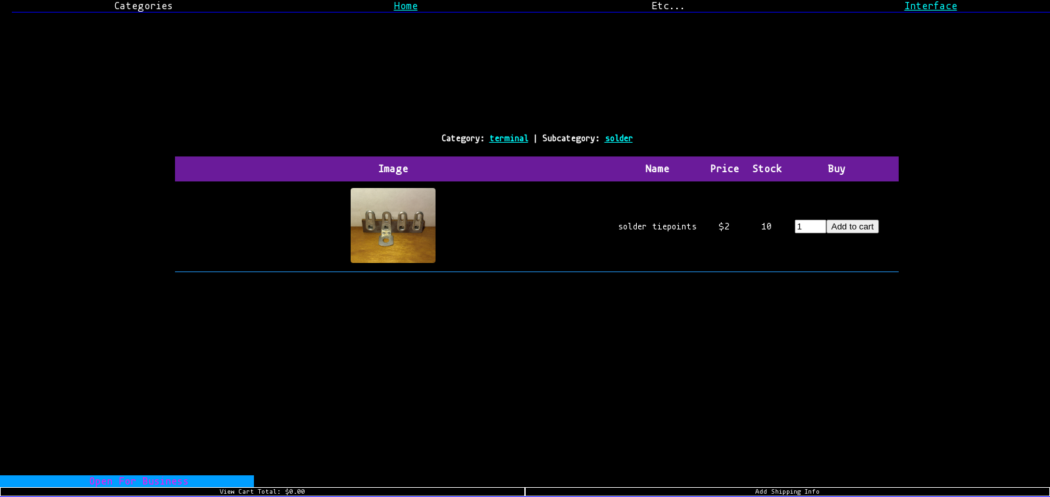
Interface (931, 6)
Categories (143, 6)
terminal (508, 138)
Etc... (668, 6)
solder (619, 138)
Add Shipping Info (787, 492)
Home (406, 6)
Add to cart (853, 226)
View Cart (262, 492)
